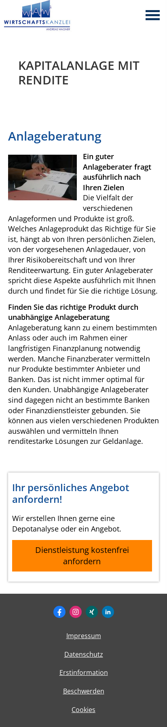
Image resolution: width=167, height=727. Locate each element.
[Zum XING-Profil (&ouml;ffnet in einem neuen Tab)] (92, 612)
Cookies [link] (83, 709)
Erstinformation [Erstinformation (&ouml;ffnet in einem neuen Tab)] (83, 672)
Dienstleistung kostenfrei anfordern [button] (82, 555)
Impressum (83, 635)
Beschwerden (83, 691)
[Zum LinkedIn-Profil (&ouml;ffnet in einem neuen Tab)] (108, 612)
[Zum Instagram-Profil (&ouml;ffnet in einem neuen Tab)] (76, 612)
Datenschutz (83, 654)
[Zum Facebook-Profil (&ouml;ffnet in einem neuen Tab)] (59, 612)
